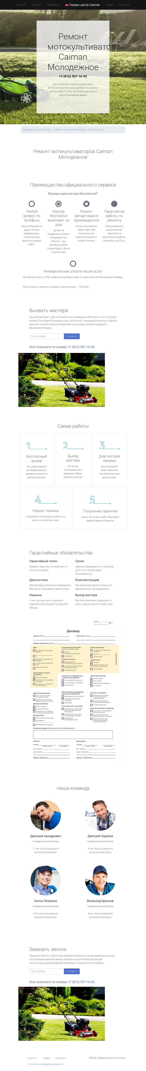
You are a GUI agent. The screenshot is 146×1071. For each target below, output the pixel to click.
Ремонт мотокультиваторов (70, 129)
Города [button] (35, 4)
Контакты (124, 4)
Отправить (72, 336)
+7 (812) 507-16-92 (73, 76)
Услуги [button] (20, 4)
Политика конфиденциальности (45, 1064)
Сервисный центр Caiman (37, 129)
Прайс (109, 4)
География (53, 4)
